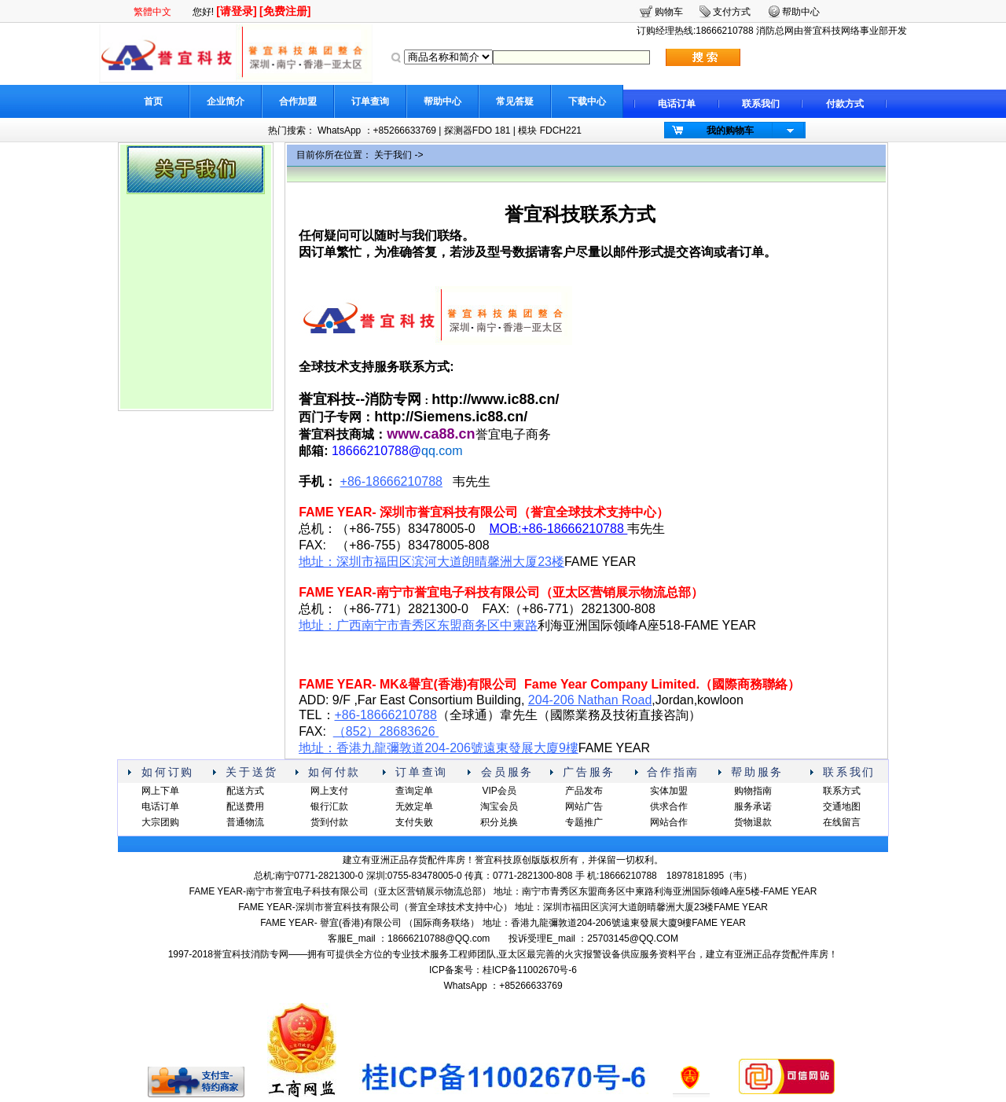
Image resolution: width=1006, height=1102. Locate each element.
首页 (153, 101)
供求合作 (669, 806)
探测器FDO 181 (477, 130)
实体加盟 (669, 790)
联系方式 (842, 790)
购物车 (669, 11)
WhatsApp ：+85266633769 (377, 130)
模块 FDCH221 (550, 130)
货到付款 (329, 822)
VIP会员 (499, 790)
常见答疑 (515, 101)
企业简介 (225, 101)
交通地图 (842, 806)
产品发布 (584, 790)
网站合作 (669, 822)
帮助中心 (442, 101)
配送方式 (245, 790)
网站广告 (584, 806)
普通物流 (245, 822)
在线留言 (842, 822)
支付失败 (414, 822)
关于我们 (393, 154)
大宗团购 (160, 822)
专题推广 (584, 822)
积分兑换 (499, 822)
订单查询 (370, 101)
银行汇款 (329, 806)
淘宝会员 (499, 806)
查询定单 (414, 790)
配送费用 (245, 806)
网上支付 (329, 790)
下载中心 (587, 101)
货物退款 (753, 822)
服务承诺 (753, 806)
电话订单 (677, 103)
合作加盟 (298, 101)
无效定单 (414, 806)
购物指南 (753, 790)
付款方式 (845, 103)
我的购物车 (730, 130)
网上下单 (160, 790)
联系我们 (761, 103)
